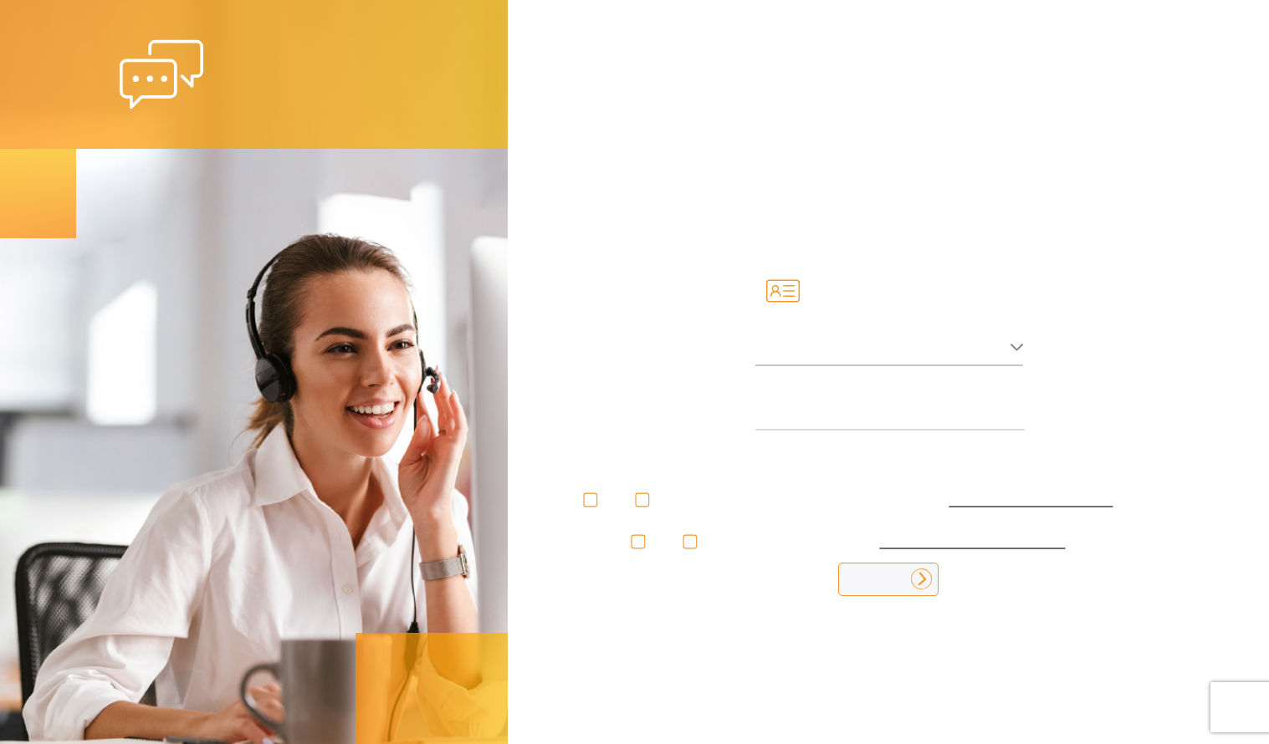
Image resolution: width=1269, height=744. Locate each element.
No (617, 499)
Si (570, 499)
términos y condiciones (972, 541)
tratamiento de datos (1031, 499)
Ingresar (888, 578)
